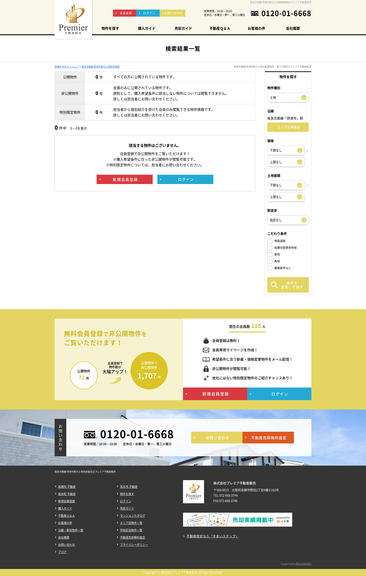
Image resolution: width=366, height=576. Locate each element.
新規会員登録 (66, 501)
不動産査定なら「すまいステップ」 (213, 536)
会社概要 (63, 537)
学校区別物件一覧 (131, 530)
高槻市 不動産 (67, 487)
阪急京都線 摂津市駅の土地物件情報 (101, 66)
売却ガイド (127, 508)
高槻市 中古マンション (66, 66)
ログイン (125, 501)
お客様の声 (65, 523)
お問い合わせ (66, 545)
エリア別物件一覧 (131, 523)
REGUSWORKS (303, 563)
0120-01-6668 (286, 13)
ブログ (62, 552)
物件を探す (127, 494)
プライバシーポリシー (134, 545)
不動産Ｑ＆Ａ (66, 516)
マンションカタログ (132, 516)
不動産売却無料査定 (132, 537)
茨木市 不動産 (128, 487)
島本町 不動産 (67, 494)
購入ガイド (65, 508)
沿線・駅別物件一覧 (70, 530)
